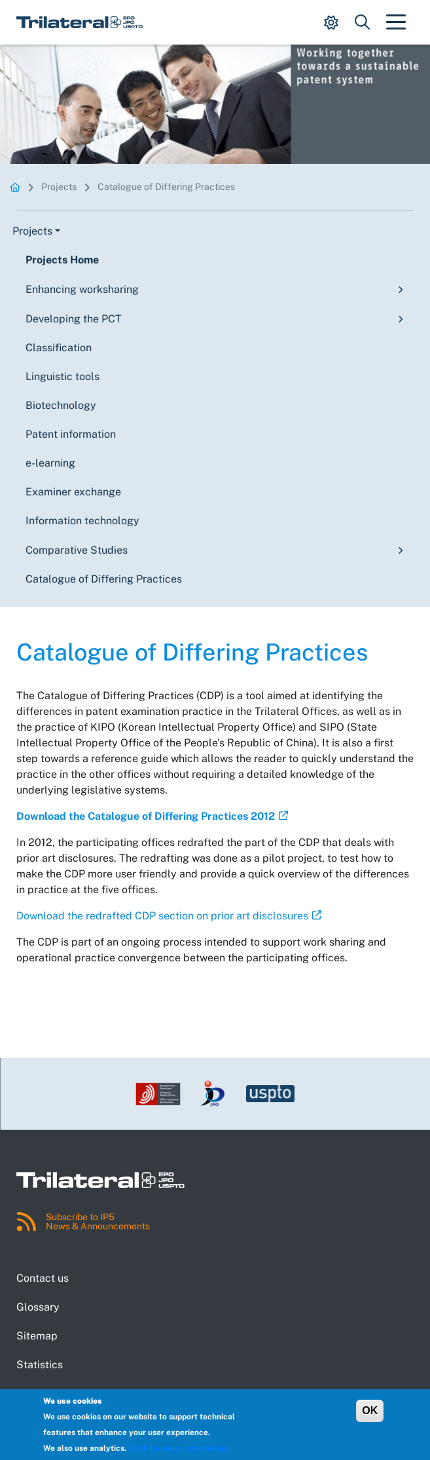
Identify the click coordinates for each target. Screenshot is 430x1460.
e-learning (50, 463)
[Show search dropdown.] (362, 22)
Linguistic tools (62, 376)
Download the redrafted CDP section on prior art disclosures (162, 916)
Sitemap (37, 1336)
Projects (59, 187)
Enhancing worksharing (82, 289)
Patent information (71, 434)
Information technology (82, 520)
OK (370, 1410)
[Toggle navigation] (396, 22)
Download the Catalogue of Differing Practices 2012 (145, 816)
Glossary (38, 1307)
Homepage (15, 187)
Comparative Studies (77, 550)
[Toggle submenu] (397, 289)
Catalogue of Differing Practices (166, 187)
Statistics (39, 1364)
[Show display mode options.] (331, 22)
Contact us (42, 1278)
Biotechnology (61, 405)
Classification (59, 347)
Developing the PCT (74, 319)
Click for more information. (179, 1448)
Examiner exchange (73, 492)
